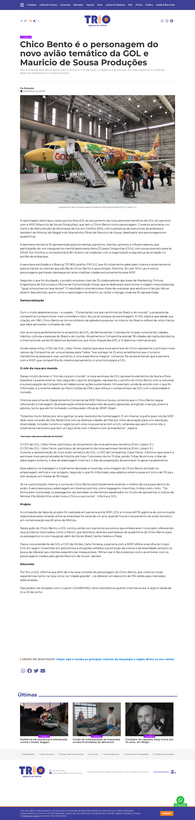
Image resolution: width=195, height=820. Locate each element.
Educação (78, 5)
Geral (99, 5)
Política (149, 5)
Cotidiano (31, 5)
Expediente (29, 754)
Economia (65, 5)
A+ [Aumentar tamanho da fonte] (25, 21)
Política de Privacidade (137, 754)
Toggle (35, 20)
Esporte (90, 5)
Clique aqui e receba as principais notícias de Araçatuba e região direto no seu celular (115, 659)
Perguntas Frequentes (72, 754)
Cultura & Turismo (48, 5)
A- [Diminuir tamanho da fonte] (22, 21)
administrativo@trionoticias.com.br (66, 773)
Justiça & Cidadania (115, 5)
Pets (130, 5)
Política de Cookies (31, 816)
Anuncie (93, 754)
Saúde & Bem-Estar (165, 5)
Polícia (139, 5)
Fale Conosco (47, 754)
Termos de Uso (111, 754)
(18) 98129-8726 (57, 770)
